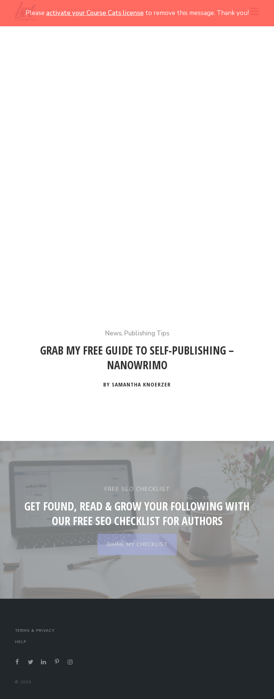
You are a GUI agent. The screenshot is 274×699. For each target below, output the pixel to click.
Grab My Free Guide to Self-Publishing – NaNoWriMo (137, 358)
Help (20, 642)
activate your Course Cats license (95, 13)
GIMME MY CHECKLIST (137, 544)
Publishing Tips (146, 333)
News (113, 333)
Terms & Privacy (34, 631)
